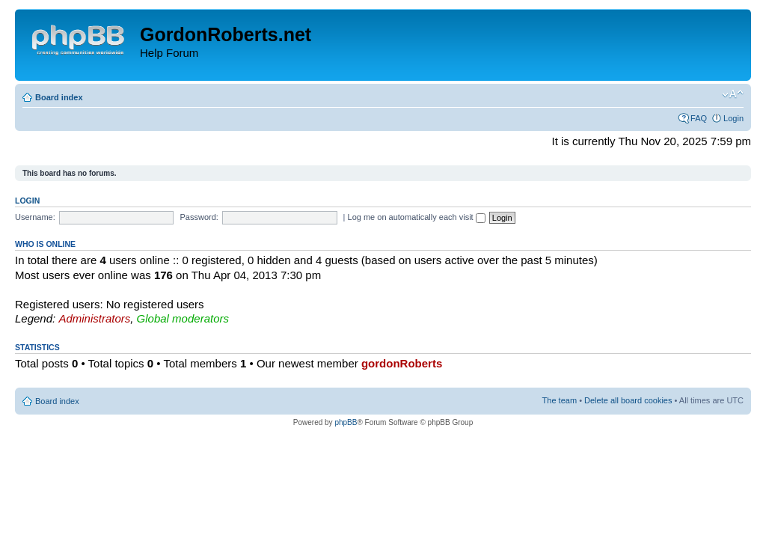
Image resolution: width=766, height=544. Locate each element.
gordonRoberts (401, 363)
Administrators (94, 318)
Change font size (733, 94)
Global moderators (183, 318)
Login (733, 118)
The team (559, 400)
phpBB (345, 422)
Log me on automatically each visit (416, 217)
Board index (59, 97)
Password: (199, 217)
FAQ (698, 118)
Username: (35, 217)
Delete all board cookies (628, 400)
